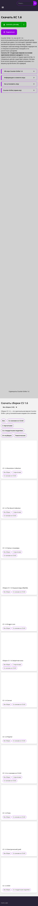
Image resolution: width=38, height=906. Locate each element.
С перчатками (17, 472)
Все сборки (7, 472)
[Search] (35, 3)
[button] (2, 7)
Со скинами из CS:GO (10, 476)
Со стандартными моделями (21, 890)
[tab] (19, 71)
